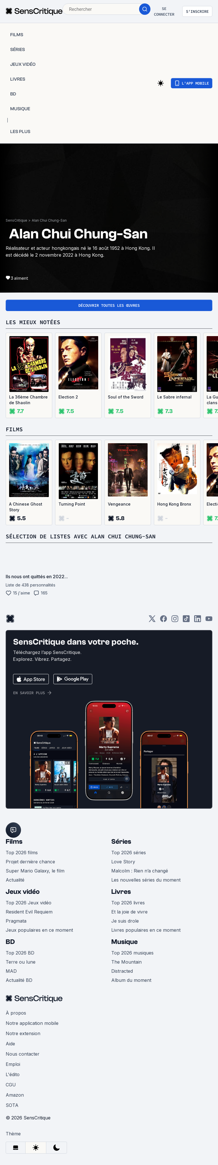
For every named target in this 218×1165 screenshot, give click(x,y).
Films (14, 841)
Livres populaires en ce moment (146, 930)
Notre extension (23, 1033)
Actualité (15, 880)
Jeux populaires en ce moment (39, 930)
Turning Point (71, 504)
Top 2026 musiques (132, 953)
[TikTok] (186, 620)
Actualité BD (19, 980)
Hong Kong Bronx (174, 504)
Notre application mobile (32, 1023)
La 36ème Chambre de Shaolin (28, 400)
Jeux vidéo (23, 892)
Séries (121, 841)
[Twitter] (152, 620)
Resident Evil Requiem (29, 912)
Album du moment (131, 980)
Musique (124, 942)
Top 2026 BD (20, 953)
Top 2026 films (22, 852)
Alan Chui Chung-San (49, 220)
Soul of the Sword (125, 397)
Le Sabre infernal (174, 397)
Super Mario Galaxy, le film (35, 871)
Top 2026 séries (128, 852)
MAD (11, 971)
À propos (16, 1013)
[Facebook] (163, 620)
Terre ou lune (20, 962)
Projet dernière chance (30, 861)
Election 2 (68, 397)
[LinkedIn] (197, 620)
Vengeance (119, 504)
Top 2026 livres (128, 903)
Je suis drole (125, 921)
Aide (10, 1044)
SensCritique (16, 220)
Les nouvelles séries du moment (146, 880)
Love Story (123, 861)
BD (10, 942)
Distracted (122, 971)
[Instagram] (174, 620)
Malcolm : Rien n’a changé (139, 871)
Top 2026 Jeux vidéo (28, 903)
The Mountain (126, 962)
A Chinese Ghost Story (25, 507)
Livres (121, 892)
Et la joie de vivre (129, 912)
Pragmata (16, 921)
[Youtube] (209, 620)
